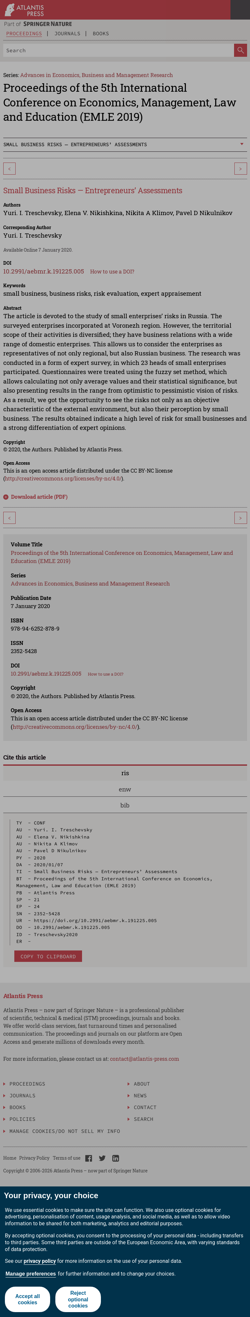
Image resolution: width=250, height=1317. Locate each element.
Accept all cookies (27, 1299)
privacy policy (40, 1261)
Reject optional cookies (78, 1299)
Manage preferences (31, 1274)
